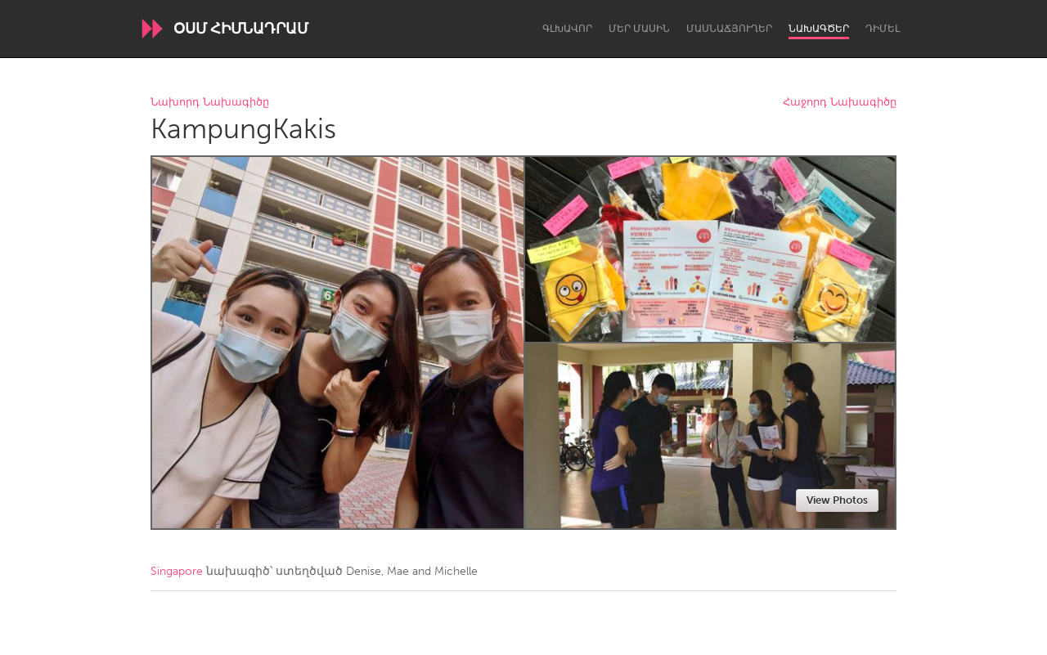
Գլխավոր (567, 28)
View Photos (837, 500)
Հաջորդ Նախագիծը (839, 102)
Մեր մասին (639, 28)
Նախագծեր (819, 28)
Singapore (177, 571)
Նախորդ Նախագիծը (210, 102)
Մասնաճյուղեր (729, 28)
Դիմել (882, 28)
